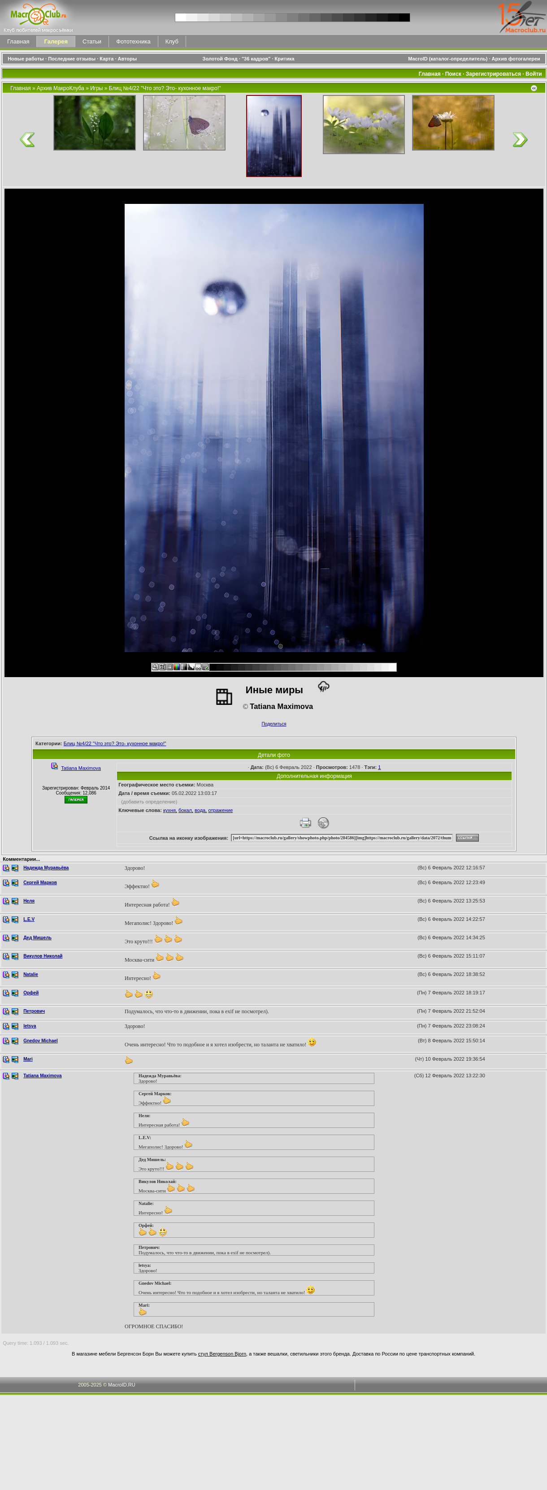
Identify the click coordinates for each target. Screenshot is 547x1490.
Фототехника (133, 41)
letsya (29, 1026)
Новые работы (26, 58)
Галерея (56, 41)
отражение (220, 810)
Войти (533, 74)
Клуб (171, 41)
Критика (285, 58)
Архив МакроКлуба (60, 88)
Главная (18, 41)
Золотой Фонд (220, 58)
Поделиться (273, 723)
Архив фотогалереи (517, 58)
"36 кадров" (256, 58)
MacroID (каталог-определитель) (447, 58)
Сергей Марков (40, 882)
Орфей (31, 992)
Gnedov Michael (40, 1040)
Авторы (127, 58)
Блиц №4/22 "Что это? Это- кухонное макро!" (165, 88)
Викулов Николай (42, 956)
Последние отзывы (72, 58)
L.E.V (29, 919)
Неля (29, 900)
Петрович (34, 1011)
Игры (96, 88)
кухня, (170, 810)
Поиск (453, 74)
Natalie (30, 974)
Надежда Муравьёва (46, 867)
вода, (201, 810)
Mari (28, 1059)
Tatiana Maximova (81, 768)
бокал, (185, 810)
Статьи (91, 41)
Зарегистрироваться (493, 74)
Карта (106, 58)
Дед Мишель (37, 937)
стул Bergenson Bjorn (222, 1353)
